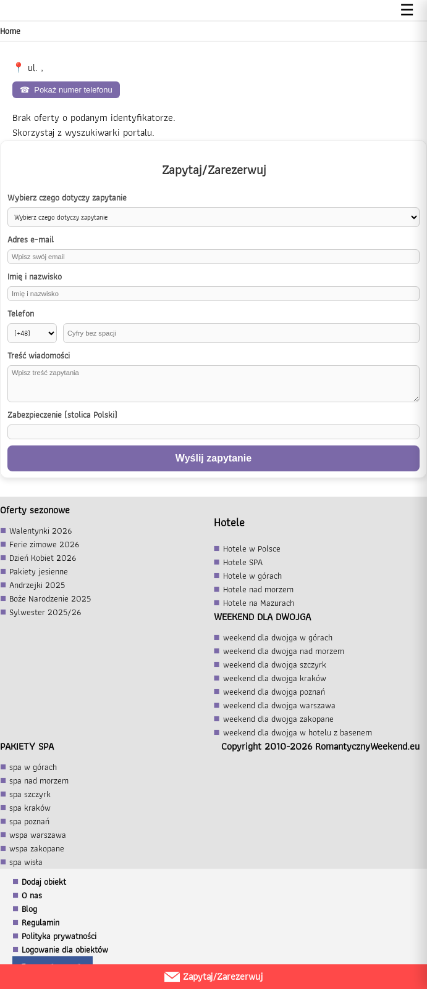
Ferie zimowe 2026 (44, 544)
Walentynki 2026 (40, 530)
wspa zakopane (36, 848)
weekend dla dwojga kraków (274, 678)
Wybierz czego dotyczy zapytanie (67, 197)
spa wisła (26, 862)
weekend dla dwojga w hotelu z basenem (297, 732)
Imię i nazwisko (34, 276)
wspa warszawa (37, 835)
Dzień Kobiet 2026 (42, 558)
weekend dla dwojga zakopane (278, 719)
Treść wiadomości (38, 355)
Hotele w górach (252, 575)
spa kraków (30, 807)
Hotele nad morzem (258, 589)
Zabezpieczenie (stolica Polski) (62, 414)
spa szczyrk (30, 794)
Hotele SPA (243, 562)
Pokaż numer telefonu (66, 89)
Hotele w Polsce (252, 548)
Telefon (20, 313)
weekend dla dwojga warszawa (279, 705)
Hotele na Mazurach (258, 603)
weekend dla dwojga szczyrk (274, 664)
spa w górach (33, 767)
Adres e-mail (30, 239)
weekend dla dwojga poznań (274, 691)
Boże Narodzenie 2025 (50, 598)
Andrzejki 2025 (37, 585)
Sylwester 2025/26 (45, 612)
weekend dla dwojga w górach (277, 637)
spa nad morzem (39, 780)
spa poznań (29, 821)
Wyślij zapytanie (213, 458)
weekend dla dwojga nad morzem (283, 651)
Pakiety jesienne (38, 571)
